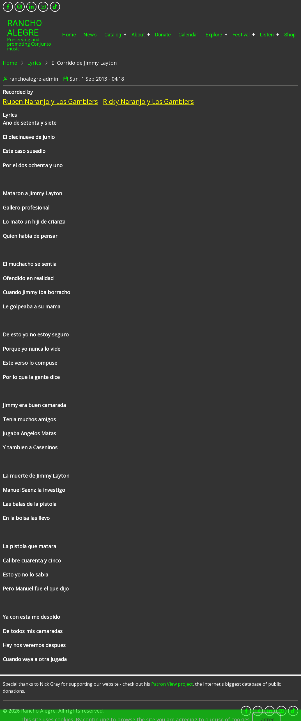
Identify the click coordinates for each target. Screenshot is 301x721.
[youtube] (43, 7)
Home (69, 35)
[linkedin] (31, 7)
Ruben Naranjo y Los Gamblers (50, 101)
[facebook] (8, 7)
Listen (267, 35)
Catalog (112, 35)
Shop (290, 35)
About (138, 35)
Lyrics (34, 62)
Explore (214, 35)
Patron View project (172, 684)
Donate (163, 35)
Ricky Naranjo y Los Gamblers (148, 101)
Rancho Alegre (24, 28)
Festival (241, 35)
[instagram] (20, 7)
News (90, 35)
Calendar (188, 35)
